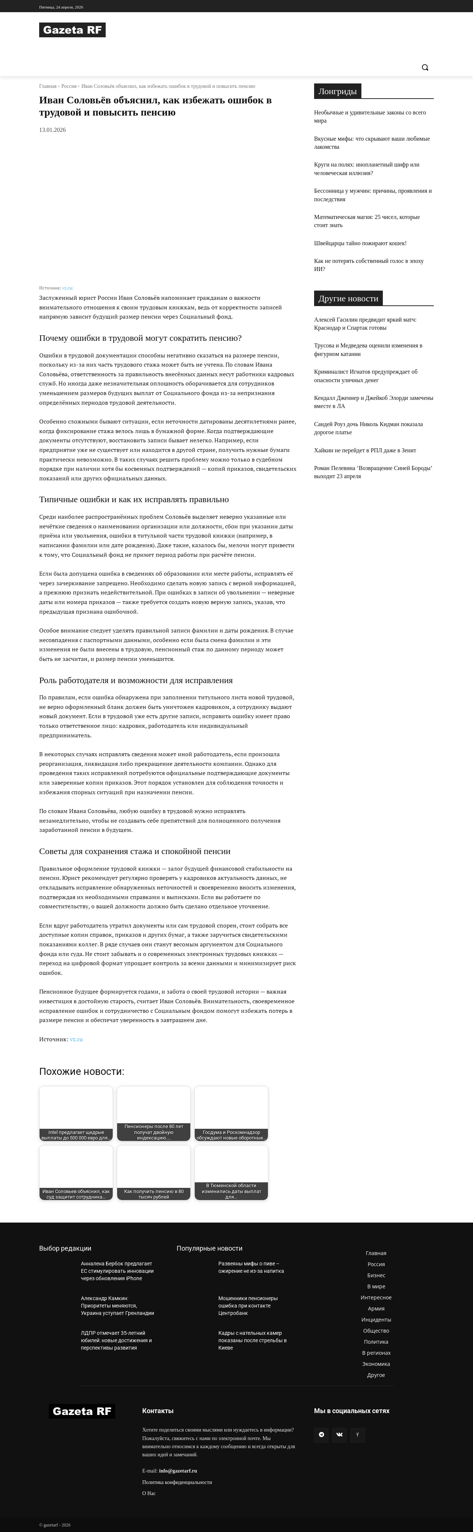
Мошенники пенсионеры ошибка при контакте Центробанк (248, 1305)
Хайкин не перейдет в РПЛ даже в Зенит (365, 450)
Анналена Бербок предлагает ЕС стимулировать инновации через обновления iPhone (117, 1271)
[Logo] (98, 30)
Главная (48, 86)
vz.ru (76, 1039)
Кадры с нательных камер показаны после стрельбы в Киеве (252, 1340)
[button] (425, 67)
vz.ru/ (68, 288)
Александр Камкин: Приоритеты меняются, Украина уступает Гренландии (117, 1305)
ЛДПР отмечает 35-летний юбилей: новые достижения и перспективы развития (116, 1340)
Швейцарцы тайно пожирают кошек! (360, 243)
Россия (68, 86)
